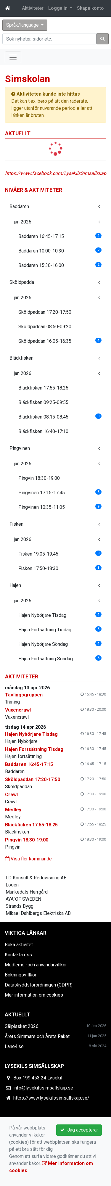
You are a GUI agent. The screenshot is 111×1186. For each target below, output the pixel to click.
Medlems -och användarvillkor (36, 965)
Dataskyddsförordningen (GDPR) (39, 985)
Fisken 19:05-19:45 (60, 554)
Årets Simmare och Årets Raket (37, 1036)
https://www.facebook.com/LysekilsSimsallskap (55, 173)
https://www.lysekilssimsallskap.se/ (51, 1098)
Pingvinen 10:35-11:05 (60, 507)
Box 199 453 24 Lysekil (37, 1078)
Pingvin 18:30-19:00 (39, 478)
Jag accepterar (79, 1130)
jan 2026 (22, 222)
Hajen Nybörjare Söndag (60, 644)
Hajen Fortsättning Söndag (60, 658)
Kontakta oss (18, 955)
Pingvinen (19, 448)
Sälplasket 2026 (21, 1026)
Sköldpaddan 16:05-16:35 (60, 341)
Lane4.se (14, 1046)
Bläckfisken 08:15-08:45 (60, 416)
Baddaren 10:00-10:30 (60, 250)
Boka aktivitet (19, 944)
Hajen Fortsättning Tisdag (60, 629)
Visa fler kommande (28, 859)
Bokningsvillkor (20, 975)
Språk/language (23, 25)
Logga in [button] (58, 8)
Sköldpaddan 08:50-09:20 (44, 326)
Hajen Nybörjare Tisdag (60, 615)
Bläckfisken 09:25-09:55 (43, 402)
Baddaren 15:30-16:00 (60, 265)
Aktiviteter (33, 8)
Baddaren (19, 206)
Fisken (16, 524)
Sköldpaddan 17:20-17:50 (44, 312)
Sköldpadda (21, 282)
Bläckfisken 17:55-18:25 (43, 388)
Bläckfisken (21, 358)
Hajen (15, 585)
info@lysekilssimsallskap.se (43, 1088)
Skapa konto (90, 8)
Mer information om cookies (34, 995)
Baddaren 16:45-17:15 (60, 236)
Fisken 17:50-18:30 (60, 568)
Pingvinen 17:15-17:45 (60, 492)
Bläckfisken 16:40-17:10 (43, 431)
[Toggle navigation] (13, 57)
